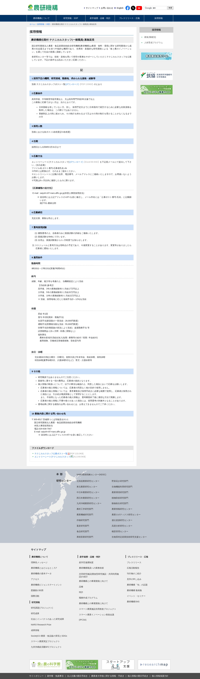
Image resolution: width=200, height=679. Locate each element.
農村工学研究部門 (85, 509)
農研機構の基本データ (41, 573)
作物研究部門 (83, 520)
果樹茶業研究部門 (85, 537)
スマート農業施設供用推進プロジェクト (97, 609)
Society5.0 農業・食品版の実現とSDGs (49, 636)
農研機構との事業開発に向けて (93, 581)
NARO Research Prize (41, 624)
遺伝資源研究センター (122, 520)
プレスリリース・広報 (129, 18)
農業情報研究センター (122, 509)
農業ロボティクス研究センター (126, 514)
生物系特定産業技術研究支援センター (129, 537)
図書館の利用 (37, 590)
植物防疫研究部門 (120, 498)
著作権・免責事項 (55, 676)
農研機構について (41, 18)
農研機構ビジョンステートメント (46, 585)
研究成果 (35, 613)
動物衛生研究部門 (120, 503)
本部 (48, 24)
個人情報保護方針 (160, 676)
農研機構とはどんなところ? (44, 568)
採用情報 (158, 18)
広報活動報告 (133, 568)
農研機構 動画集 (134, 590)
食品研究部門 (83, 531)
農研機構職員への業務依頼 (91, 568)
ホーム (32, 24)
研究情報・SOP (70, 18)
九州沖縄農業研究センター (89, 503)
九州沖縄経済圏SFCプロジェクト (46, 647)
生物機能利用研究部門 (122, 486)
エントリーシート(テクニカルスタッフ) (53, 456)
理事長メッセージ (39, 562)
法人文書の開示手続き (77, 676)
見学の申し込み (134, 579)
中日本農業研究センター (88, 492)
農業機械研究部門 (85, 514)
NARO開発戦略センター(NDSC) (91, 474)
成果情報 (35, 630)
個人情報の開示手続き (138, 676)
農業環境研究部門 (120, 492)
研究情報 (36, 602)
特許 (81, 592)
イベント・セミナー (136, 596)
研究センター (63, 480)
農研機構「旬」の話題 (137, 585)
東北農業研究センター (87, 486)
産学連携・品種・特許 (100, 18)
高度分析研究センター (122, 526)
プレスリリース (134, 562)
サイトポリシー (36, 676)
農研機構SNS (133, 601)
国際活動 (35, 596)
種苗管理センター (120, 531)
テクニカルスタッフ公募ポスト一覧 (52, 453)
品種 (81, 586)
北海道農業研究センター (88, 481)
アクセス (35, 579)
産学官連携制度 (86, 562)
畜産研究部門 (83, 526)
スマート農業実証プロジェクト (45, 641)
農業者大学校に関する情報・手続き (107, 676)
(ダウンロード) (72, 84)
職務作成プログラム (88, 598)
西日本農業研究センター (88, 498)
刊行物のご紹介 (134, 573)
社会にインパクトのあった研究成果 (47, 619)
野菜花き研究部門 (120, 481)
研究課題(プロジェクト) (42, 608)
